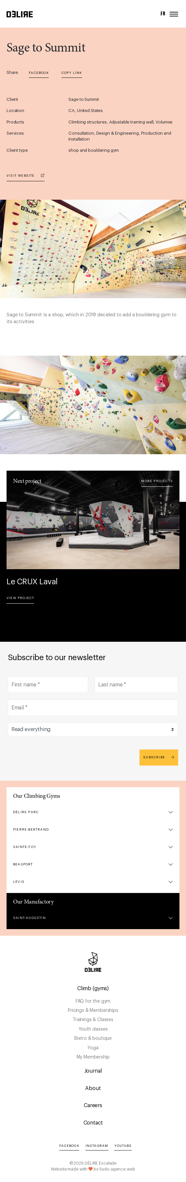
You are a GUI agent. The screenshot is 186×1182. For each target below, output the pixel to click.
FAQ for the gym (93, 1001)
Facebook (39, 73)
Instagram (96, 1146)
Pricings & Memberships (93, 1010)
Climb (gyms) (93, 988)
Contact (93, 1123)
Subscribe (159, 757)
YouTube (122, 1146)
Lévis (19, 881)
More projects (157, 481)
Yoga (92, 1048)
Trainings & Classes (93, 1019)
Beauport (23, 864)
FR (163, 14)
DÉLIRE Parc (26, 812)
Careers (93, 1105)
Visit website (26, 175)
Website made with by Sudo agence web (93, 1169)
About (93, 1088)
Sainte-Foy (24, 847)
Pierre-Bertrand (31, 829)
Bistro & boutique (93, 1038)
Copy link (72, 73)
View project (20, 598)
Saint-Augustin (29, 918)
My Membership (93, 1057)
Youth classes (93, 1029)
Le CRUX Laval (32, 582)
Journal (93, 1071)
